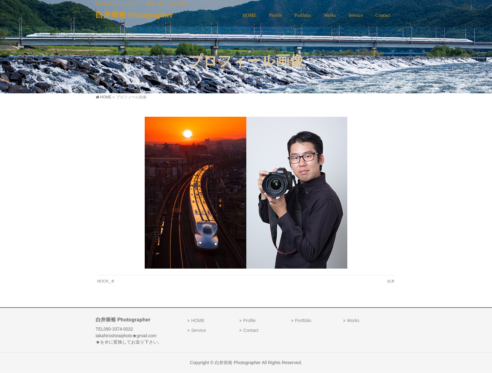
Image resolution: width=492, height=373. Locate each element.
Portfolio (303, 320)
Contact (250, 330)
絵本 (391, 281)
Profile (249, 320)
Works (353, 320)
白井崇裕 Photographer (134, 15)
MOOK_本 (106, 281)
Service (198, 330)
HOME (198, 320)
